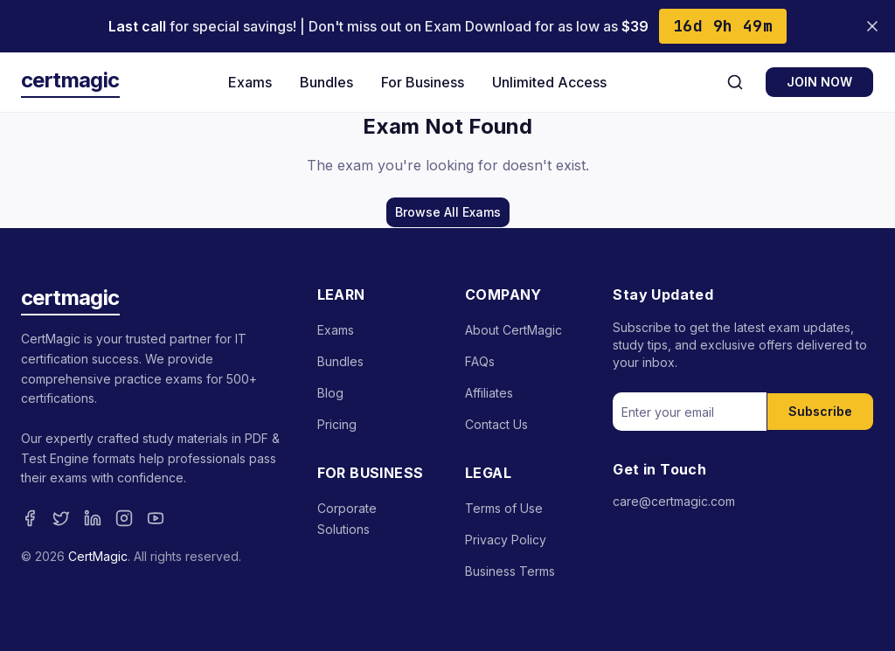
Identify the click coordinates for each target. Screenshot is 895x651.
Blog (330, 392)
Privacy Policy (505, 539)
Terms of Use (504, 508)
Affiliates (489, 392)
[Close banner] (872, 26)
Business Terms (510, 571)
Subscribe (820, 411)
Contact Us (496, 424)
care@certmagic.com (674, 501)
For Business (422, 82)
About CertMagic (513, 329)
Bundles (326, 82)
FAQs (480, 361)
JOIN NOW (819, 81)
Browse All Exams (448, 211)
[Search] (735, 82)
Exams (250, 82)
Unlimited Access (549, 82)
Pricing (337, 424)
